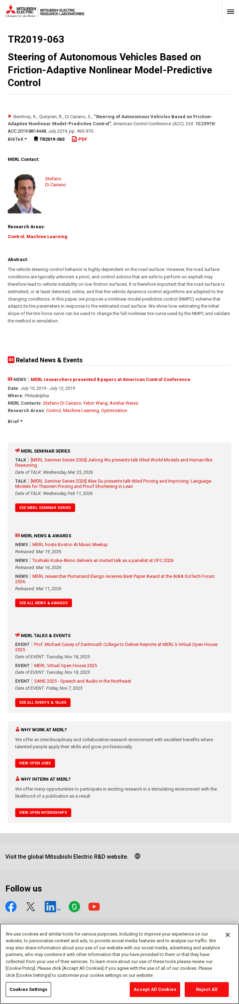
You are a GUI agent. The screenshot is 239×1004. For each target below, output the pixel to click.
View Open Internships (43, 812)
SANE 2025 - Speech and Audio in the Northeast (82, 681)
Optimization (114, 410)
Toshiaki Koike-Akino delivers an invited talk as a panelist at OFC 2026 (102, 560)
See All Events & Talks (43, 702)
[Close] (227, 937)
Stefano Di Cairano (62, 403)
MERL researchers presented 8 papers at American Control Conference (110, 379)
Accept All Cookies (155, 992)
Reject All (206, 992)
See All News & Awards (43, 603)
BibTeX (17, 139)
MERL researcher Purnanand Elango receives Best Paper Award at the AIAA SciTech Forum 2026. (115, 579)
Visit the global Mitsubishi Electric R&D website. (66, 856)
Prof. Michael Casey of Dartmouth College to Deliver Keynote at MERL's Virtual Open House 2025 (116, 647)
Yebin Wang (95, 403)
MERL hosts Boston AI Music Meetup (70, 544)
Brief (15, 421)
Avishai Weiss (124, 403)
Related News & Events (45, 360)
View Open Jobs (35, 763)
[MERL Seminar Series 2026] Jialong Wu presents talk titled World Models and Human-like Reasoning (113, 462)
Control (16, 236)
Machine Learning (46, 236)
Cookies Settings (28, 992)
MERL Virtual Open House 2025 (65, 665)
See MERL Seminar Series (45, 508)
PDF (79, 139)
